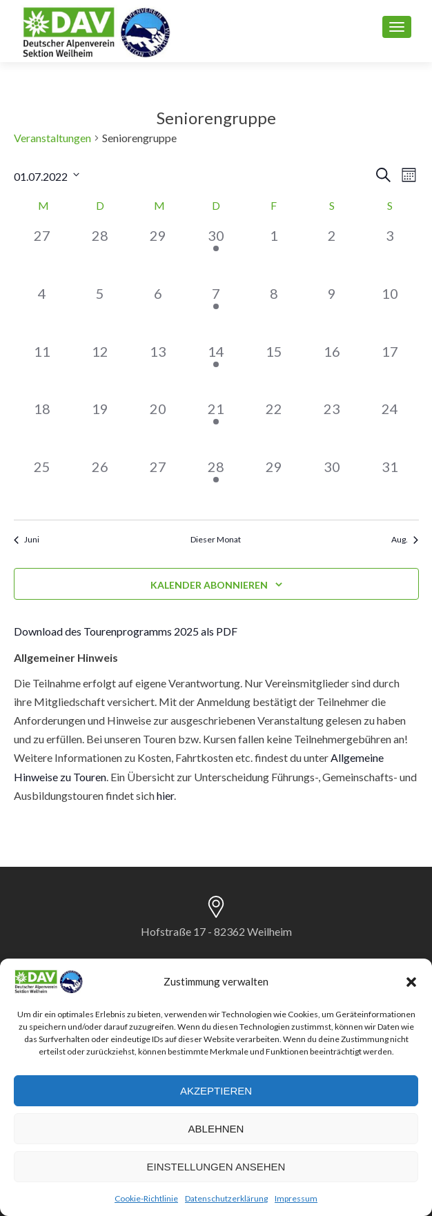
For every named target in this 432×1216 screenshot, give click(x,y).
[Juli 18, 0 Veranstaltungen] (43, 427)
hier (165, 795)
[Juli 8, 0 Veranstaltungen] (274, 312)
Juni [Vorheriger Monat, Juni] (26, 539)
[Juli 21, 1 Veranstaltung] (216, 427)
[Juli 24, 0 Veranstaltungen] (390, 427)
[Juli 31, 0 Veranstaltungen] (390, 485)
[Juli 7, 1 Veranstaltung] (216, 312)
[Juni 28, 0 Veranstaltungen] (100, 254)
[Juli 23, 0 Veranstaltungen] (332, 427)
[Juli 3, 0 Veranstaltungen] (390, 254)
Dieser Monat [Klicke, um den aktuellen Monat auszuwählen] (215, 539)
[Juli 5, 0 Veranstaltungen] (100, 312)
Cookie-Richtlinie (146, 1198)
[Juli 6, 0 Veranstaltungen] (158, 312)
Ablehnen (216, 1129)
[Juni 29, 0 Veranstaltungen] (158, 254)
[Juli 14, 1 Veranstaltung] (216, 370)
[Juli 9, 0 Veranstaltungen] (332, 312)
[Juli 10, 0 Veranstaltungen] (390, 312)
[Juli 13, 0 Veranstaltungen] (158, 370)
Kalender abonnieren (209, 585)
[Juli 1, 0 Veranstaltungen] (274, 254)
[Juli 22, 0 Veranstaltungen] (274, 427)
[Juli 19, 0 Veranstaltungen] (100, 427)
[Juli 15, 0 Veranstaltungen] (274, 370)
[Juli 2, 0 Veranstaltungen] (332, 254)
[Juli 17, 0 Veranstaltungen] (390, 370)
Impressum (296, 1198)
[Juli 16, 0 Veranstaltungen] (332, 370)
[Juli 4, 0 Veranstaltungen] (43, 312)
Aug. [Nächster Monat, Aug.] (404, 539)
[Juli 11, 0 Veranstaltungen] (43, 370)
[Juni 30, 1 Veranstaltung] (216, 254)
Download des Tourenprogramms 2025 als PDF (125, 631)
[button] (411, 982)
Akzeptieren (216, 1091)
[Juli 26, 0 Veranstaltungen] (100, 485)
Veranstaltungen (52, 137)
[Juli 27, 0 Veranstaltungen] (158, 485)
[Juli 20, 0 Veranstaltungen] (158, 427)
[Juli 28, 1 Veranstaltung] (216, 485)
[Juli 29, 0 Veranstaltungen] (274, 485)
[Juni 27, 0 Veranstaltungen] (43, 254)
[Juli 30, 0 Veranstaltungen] (332, 485)
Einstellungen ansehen (216, 1167)
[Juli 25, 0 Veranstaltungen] (43, 485)
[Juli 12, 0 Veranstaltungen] (100, 370)
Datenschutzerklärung (226, 1198)
